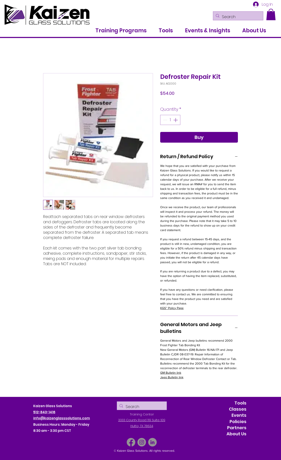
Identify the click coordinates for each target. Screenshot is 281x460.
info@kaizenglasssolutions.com (61, 418)
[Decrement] (164, 120)
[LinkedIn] (152, 442)
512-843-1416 (44, 412)
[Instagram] (141, 442)
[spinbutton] (170, 120)
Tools (240, 403)
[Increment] (176, 120)
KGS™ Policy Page (172, 308)
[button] (271, 14)
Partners (236, 428)
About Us (236, 434)
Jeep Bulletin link (171, 377)
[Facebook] (131, 442)
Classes (237, 409)
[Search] (238, 17)
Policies (238, 421)
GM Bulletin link (170, 372)
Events (239, 415)
